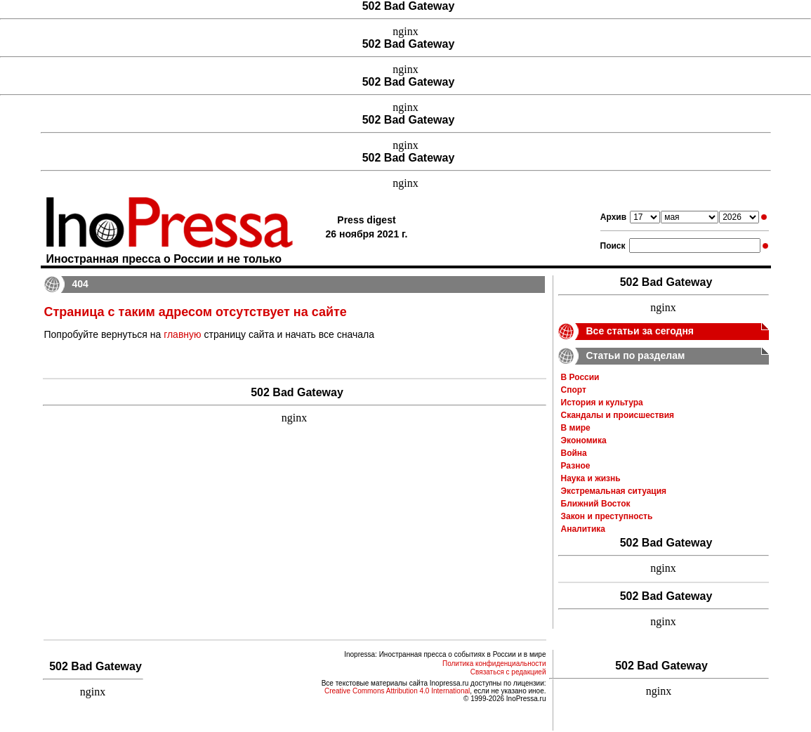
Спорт (573, 390)
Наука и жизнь (591, 478)
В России (580, 377)
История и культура (602, 402)
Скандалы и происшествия (618, 415)
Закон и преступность (607, 516)
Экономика (584, 440)
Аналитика (583, 529)
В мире (576, 428)
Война (574, 453)
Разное (576, 466)
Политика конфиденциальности (494, 663)
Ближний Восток (596, 504)
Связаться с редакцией (508, 672)
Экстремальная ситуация (614, 491)
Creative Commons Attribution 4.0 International (397, 691)
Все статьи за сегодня (640, 330)
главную (182, 334)
